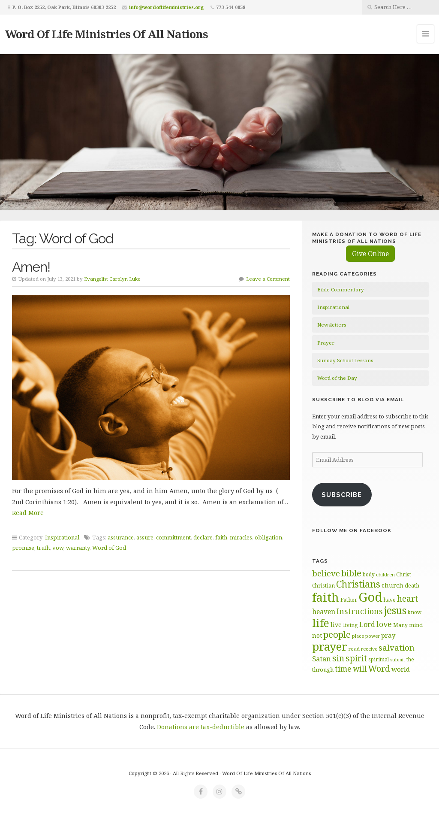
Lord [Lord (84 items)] (367, 624)
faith (221, 537)
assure (144, 537)
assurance (121, 537)
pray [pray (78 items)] (388, 635)
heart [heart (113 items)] (407, 598)
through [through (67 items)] (323, 669)
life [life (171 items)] (320, 623)
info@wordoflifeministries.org (166, 7)
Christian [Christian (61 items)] (323, 585)
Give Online (370, 253)
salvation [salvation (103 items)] (397, 647)
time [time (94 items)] (343, 669)
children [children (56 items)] (385, 574)
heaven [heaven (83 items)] (323, 611)
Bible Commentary (340, 289)
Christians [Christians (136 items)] (358, 584)
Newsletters (331, 324)
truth (43, 547)
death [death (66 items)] (412, 585)
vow (57, 547)
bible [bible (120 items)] (351, 573)
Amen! (31, 267)
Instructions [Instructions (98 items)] (360, 611)
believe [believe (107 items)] (326, 573)
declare (203, 537)
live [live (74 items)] (336, 625)
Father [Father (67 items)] (348, 599)
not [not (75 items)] (317, 635)
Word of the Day (337, 378)
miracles (241, 537)
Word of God (109, 547)
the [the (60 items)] (410, 659)
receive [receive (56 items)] (369, 648)
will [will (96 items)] (360, 668)
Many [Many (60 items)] (400, 624)
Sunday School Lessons (345, 360)
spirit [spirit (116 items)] (356, 658)
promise (23, 547)
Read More (28, 513)
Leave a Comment (268, 279)
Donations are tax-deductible (200, 727)
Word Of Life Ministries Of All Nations (106, 34)
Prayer (325, 342)
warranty (78, 547)
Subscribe (342, 494)
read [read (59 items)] (354, 648)
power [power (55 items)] (372, 636)
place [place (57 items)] (358, 636)
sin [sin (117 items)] (338, 658)
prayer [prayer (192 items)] (329, 646)
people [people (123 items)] (337, 634)
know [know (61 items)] (414, 612)
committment (173, 537)
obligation (268, 537)
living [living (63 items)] (350, 625)
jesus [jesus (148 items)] (395, 610)
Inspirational (62, 537)
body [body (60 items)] (369, 574)
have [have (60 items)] (390, 599)
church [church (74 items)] (392, 585)
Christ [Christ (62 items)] (403, 574)
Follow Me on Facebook (351, 530)
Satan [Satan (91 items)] (321, 658)
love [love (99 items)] (384, 624)
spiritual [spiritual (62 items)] (378, 659)
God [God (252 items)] (370, 597)
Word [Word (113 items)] (379, 668)
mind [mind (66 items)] (416, 625)
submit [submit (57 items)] (397, 659)
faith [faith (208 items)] (325, 597)
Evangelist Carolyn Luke (112, 279)
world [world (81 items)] (400, 669)
